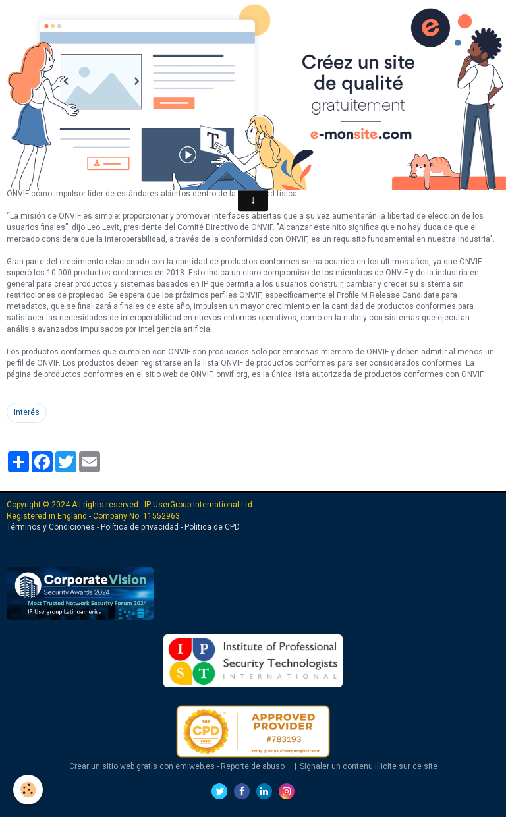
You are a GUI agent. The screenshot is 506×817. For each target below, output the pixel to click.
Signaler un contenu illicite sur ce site (368, 766)
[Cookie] (28, 789)
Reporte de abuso (253, 766)
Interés (27, 412)
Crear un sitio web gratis (113, 766)
